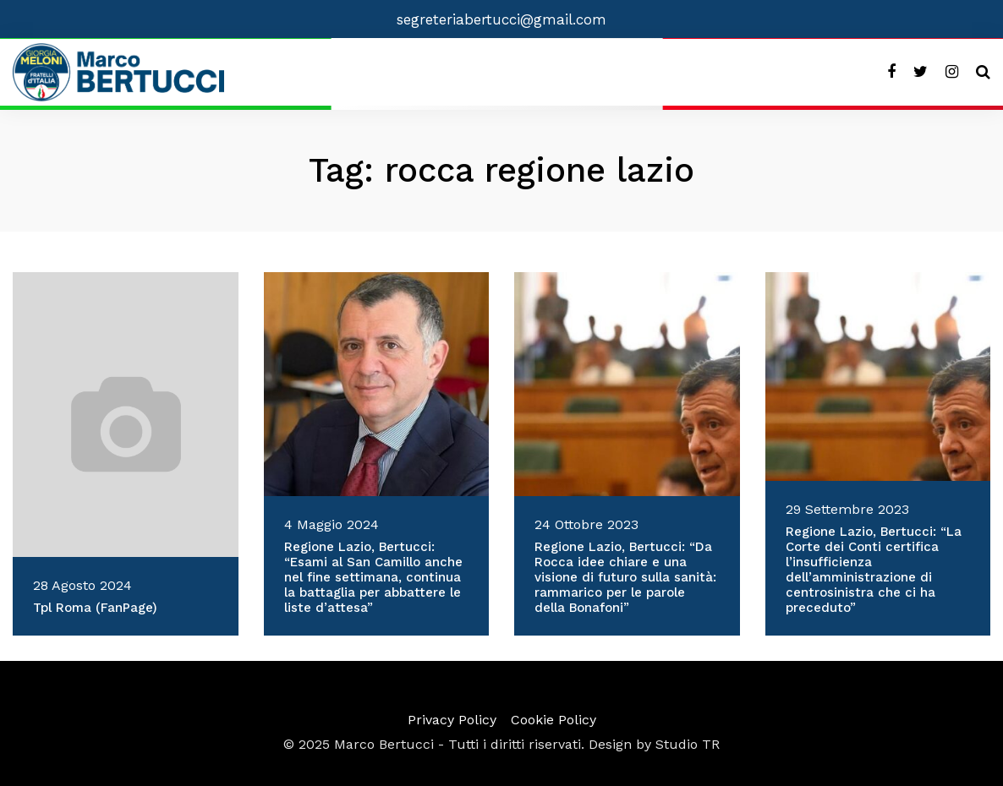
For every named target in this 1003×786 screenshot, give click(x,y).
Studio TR (687, 744)
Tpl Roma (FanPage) (95, 607)
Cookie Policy (553, 720)
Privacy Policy (452, 720)
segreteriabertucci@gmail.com (501, 19)
